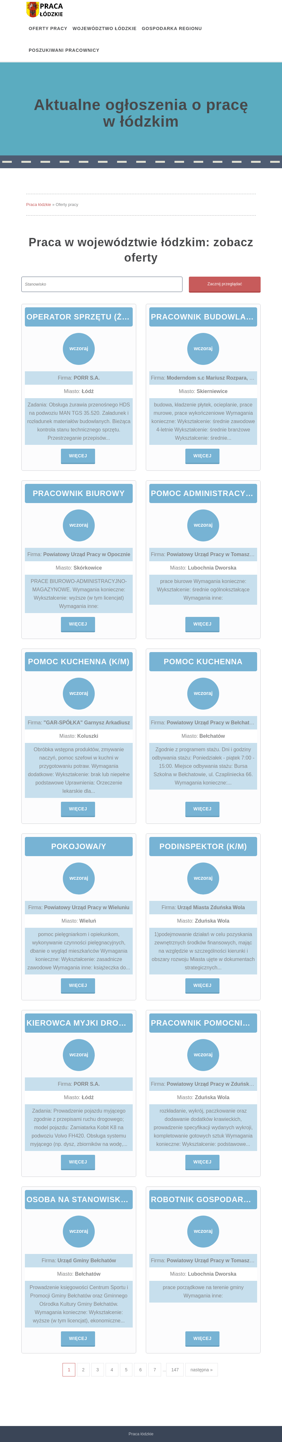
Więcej (78, 455)
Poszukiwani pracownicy (64, 50)
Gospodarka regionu (172, 28)
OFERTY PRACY (48, 28)
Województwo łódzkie (104, 28)
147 (175, 1369)
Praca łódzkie (38, 204)
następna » (201, 1369)
